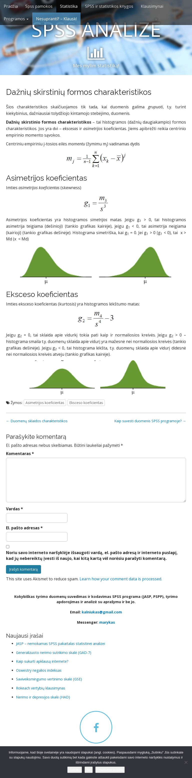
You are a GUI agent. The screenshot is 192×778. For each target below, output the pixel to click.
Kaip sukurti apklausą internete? (42, 661)
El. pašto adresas (24, 528)
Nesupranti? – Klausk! (56, 19)
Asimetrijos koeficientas (45, 402)
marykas (107, 622)
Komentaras (20, 453)
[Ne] (185, 762)
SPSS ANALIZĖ (96, 29)
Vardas (14, 509)
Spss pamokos (38, 6)
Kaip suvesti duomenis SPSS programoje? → (150, 421)
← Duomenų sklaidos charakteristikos (37, 421)
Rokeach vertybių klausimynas (40, 688)
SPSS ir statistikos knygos (109, 6)
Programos (16, 19)
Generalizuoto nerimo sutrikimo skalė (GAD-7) (53, 652)
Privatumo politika (110, 769)
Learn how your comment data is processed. (121, 579)
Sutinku (74, 769)
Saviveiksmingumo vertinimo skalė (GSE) (49, 679)
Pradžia (11, 6)
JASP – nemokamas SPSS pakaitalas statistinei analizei (60, 643)
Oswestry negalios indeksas (39, 670)
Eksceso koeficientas (86, 402)
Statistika (69, 6)
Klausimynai (152, 6)
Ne (88, 769)
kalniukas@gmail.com (102, 612)
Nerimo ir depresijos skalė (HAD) (43, 697)
